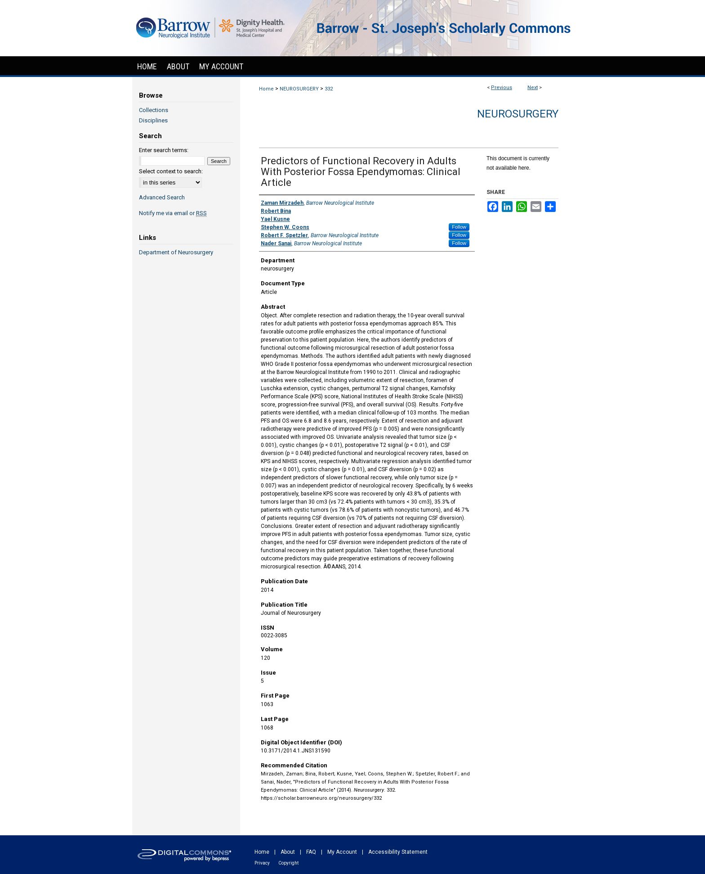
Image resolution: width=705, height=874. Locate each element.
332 (329, 89)
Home (266, 89)
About (288, 852)
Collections (153, 110)
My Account (342, 852)
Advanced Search (162, 197)
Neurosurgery (517, 114)
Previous (501, 87)
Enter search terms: (163, 150)
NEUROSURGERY (299, 89)
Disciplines (153, 120)
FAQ (311, 852)
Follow (459, 227)
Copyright (288, 862)
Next (532, 87)
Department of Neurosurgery (176, 252)
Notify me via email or (173, 213)
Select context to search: (171, 171)
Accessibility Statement (398, 852)
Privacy (262, 862)
